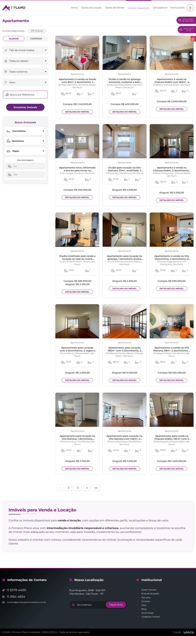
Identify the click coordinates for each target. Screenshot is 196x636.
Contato (145, 601)
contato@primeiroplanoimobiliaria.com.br (26, 602)
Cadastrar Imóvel (150, 616)
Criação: (177, 632)
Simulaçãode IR (188, 29)
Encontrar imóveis (25, 107)
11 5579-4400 (16, 590)
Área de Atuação (150, 593)
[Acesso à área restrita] (190, 8)
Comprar (36, 38)
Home (74, 7)
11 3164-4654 (16, 596)
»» (96, 487)
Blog (144, 609)
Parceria (145, 597)
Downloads (147, 612)
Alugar (13, 38)
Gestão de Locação (91, 7)
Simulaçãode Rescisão (188, 20)
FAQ (143, 605)
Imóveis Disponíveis (138, 8)
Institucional (177, 7)
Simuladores (160, 7)
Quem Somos (148, 589)
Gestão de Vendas (114, 7)
